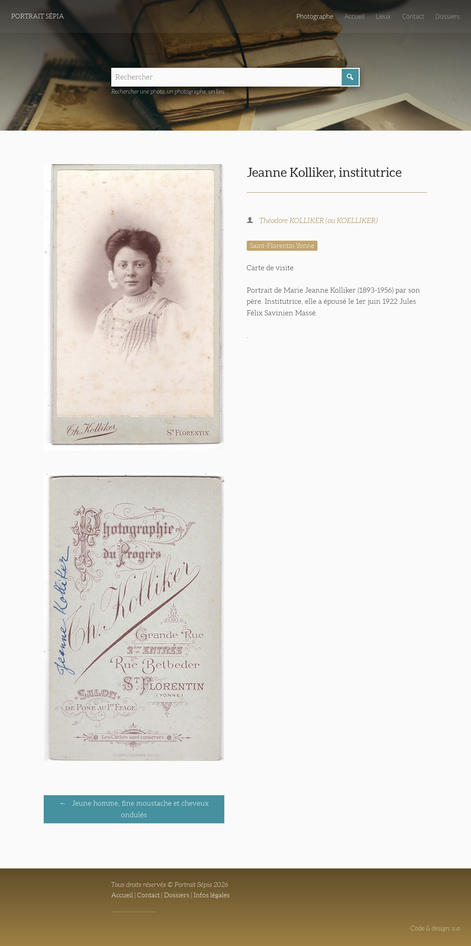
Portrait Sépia (37, 16)
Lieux (383, 16)
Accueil (354, 16)
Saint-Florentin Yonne (282, 245)
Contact (413, 16)
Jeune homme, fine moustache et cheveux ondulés (139, 808)
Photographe (314, 16)
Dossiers (447, 16)
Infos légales (212, 895)
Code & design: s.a (435, 928)
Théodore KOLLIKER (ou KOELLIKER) (318, 220)
